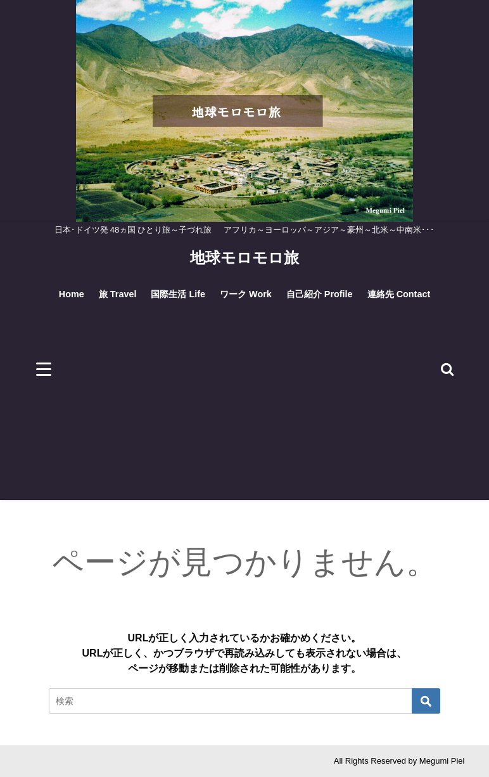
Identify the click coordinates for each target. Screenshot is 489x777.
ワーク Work (246, 294)
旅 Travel (118, 294)
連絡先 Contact (399, 294)
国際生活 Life (178, 294)
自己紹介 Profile (319, 294)
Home (71, 294)
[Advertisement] (245, 411)
